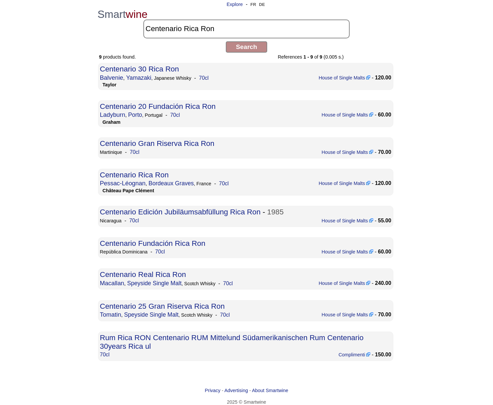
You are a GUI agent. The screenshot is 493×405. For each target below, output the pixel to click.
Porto (135, 115)
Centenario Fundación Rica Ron (153, 243)
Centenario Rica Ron (134, 175)
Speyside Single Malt (154, 283)
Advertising (236, 390)
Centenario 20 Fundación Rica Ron (158, 106)
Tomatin (110, 314)
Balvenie (111, 77)
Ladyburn (112, 114)
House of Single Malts (344, 77)
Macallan (112, 283)
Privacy (213, 390)
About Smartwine (270, 390)
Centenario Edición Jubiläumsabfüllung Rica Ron (180, 212)
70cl (204, 78)
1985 (275, 212)
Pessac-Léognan (123, 183)
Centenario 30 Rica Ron (139, 69)
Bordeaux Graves (171, 183)
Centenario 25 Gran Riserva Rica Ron (162, 306)
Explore (234, 4)
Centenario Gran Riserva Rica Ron (157, 143)
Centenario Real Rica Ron (143, 274)
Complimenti (354, 354)
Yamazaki (138, 77)
